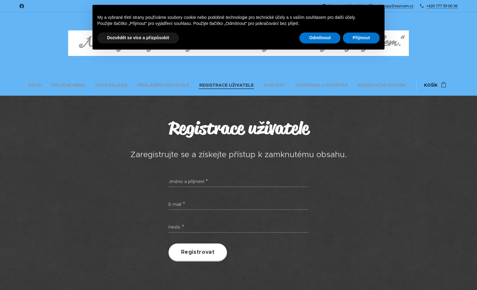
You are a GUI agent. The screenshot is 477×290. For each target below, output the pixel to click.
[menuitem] (37, 85)
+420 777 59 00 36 (442, 6)
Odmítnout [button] (320, 37)
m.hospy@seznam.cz (394, 6)
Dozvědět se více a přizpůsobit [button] (138, 37)
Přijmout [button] (361, 37)
